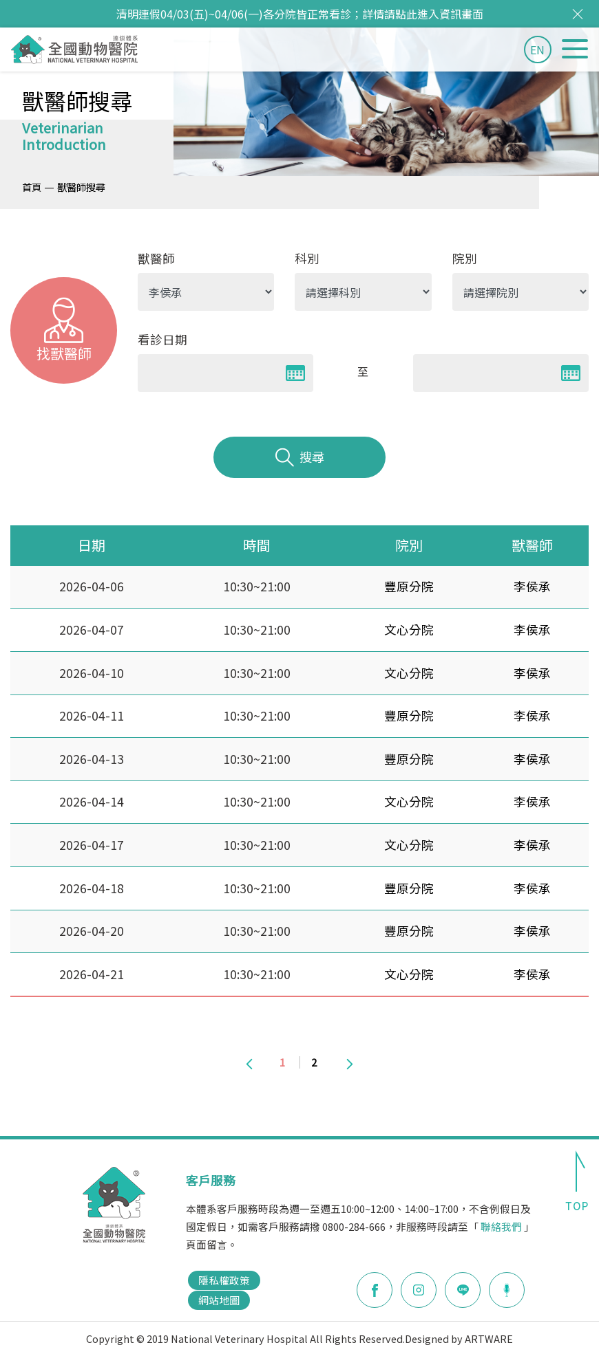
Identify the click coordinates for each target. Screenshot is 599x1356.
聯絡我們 (501, 1226)
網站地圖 (219, 1300)
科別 (307, 258)
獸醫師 (156, 258)
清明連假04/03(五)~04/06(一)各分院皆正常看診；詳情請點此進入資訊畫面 (299, 14)
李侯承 (532, 586)
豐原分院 (409, 586)
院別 (464, 258)
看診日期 (162, 339)
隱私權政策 (224, 1280)
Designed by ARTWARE (459, 1338)
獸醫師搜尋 (81, 186)
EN (537, 49)
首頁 (31, 186)
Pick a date (295, 373)
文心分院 (409, 629)
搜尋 (299, 457)
